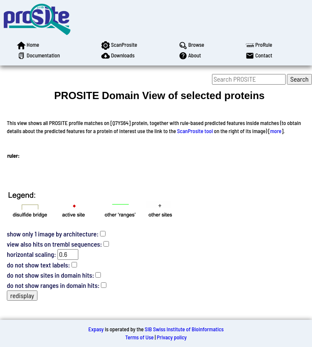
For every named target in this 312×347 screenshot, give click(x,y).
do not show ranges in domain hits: (54, 285)
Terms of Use (139, 337)
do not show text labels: (39, 265)
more (276, 131)
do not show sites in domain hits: (51, 275)
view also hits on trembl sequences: (55, 244)
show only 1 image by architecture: (53, 234)
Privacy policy (171, 337)
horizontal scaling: (32, 254)
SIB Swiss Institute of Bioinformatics (184, 329)
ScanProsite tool (195, 131)
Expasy (95, 329)
